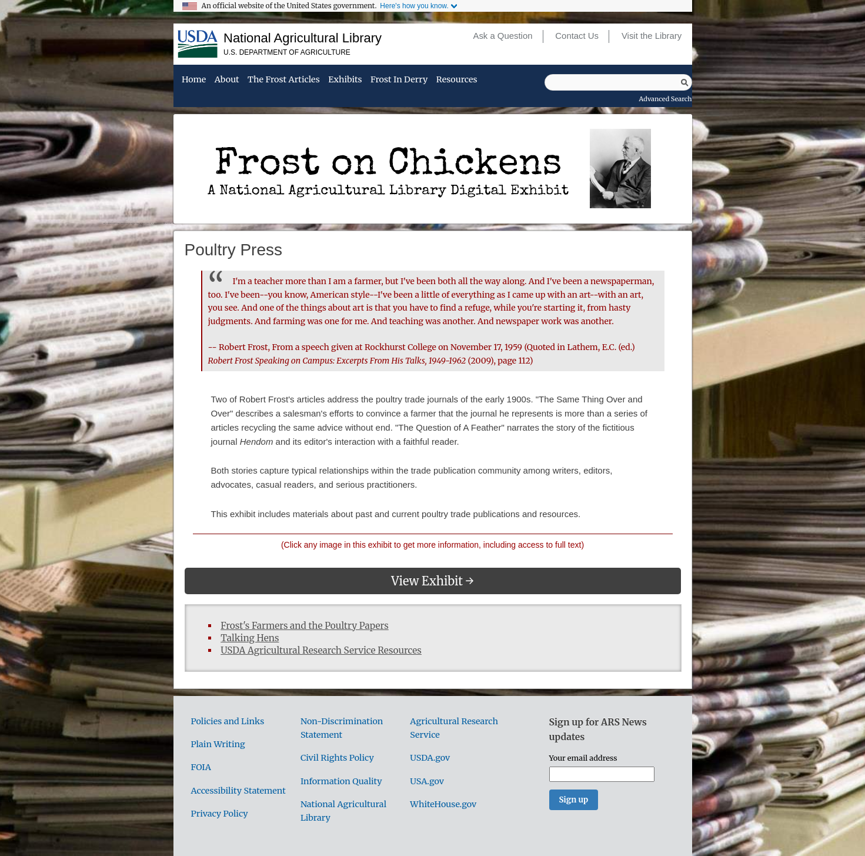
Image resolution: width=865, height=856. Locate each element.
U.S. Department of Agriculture (286, 52)
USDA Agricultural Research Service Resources (321, 650)
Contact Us (577, 36)
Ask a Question (502, 36)
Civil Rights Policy (337, 757)
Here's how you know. (414, 6)
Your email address (583, 757)
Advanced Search (665, 99)
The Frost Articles (284, 80)
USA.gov (427, 781)
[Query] (618, 82)
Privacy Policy (219, 813)
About (227, 80)
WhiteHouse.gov (443, 804)
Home (194, 80)
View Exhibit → (432, 581)
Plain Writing (218, 744)
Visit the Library (652, 36)
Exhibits (345, 80)
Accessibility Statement (238, 790)
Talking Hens (250, 638)
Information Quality (341, 781)
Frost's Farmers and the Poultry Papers (305, 625)
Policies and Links (228, 721)
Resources (456, 80)
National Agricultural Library (302, 38)
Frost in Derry (399, 80)
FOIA (201, 767)
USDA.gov (430, 757)
